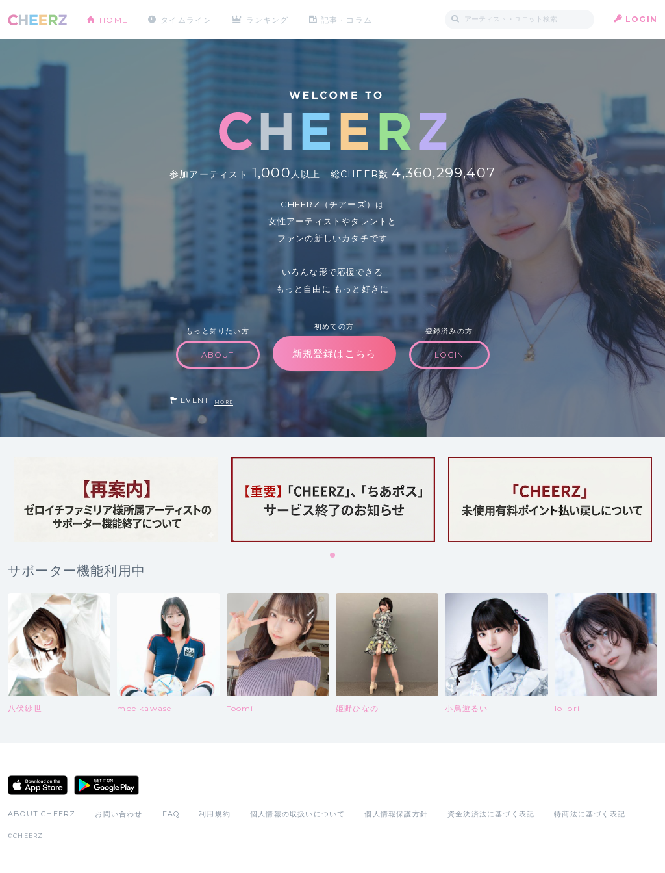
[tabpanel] (116, 499)
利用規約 (215, 813)
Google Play (106, 785)
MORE (223, 402)
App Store (38, 785)
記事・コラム (347, 19)
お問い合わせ (118, 813)
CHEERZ (37, 19)
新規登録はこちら (334, 353)
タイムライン (186, 19)
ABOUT (217, 354)
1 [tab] (333, 556)
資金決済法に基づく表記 (490, 813)
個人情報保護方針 (396, 813)
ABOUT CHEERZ (41, 813)
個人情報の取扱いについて (297, 813)
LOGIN (641, 19)
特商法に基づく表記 (589, 813)
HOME (113, 19)
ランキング (268, 19)
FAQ (171, 813)
